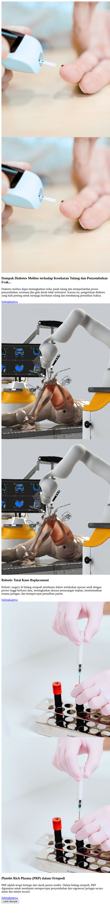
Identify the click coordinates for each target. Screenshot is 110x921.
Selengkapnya (9, 301)
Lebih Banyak (10, 901)
